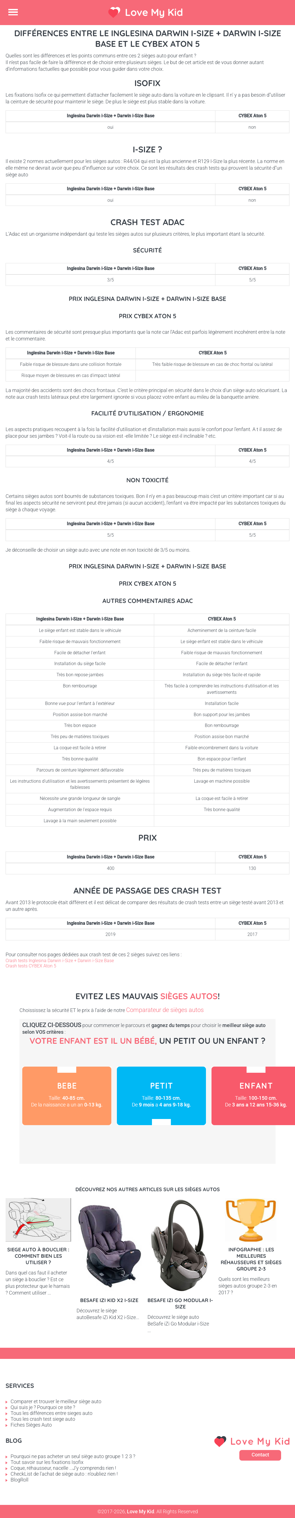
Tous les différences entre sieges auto (51, 1413)
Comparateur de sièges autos (165, 1009)
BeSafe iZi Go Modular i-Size (180, 1303)
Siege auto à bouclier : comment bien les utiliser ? (38, 1256)
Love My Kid (154, 12)
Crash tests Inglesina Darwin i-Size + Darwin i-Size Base (60, 960)
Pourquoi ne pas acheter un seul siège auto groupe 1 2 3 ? (73, 1456)
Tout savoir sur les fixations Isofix (47, 1462)
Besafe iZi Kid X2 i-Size (109, 1300)
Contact (260, 1455)
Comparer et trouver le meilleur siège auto (56, 1401)
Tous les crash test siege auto (43, 1419)
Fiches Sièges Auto (31, 1425)
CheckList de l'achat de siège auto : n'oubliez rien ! (64, 1474)
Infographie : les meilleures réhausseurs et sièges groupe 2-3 (251, 1259)
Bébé (66, 1096)
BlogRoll (19, 1480)
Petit (161, 1096)
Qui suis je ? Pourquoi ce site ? (43, 1407)
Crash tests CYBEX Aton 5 (31, 966)
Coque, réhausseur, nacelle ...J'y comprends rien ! (63, 1468)
